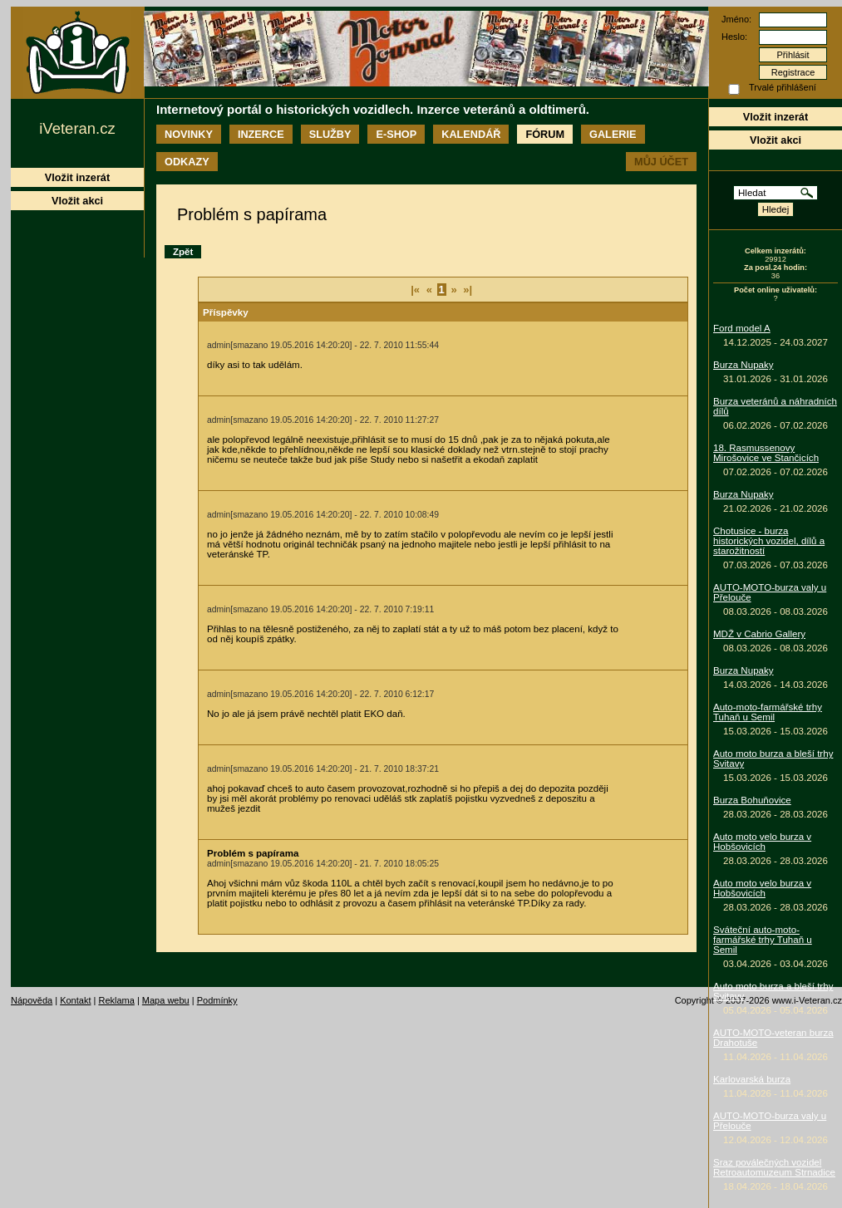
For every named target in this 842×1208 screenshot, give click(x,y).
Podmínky (217, 1000)
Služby (330, 134)
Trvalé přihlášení (782, 87)
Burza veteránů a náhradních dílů (775, 406)
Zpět (183, 252)
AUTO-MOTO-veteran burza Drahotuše (773, 1038)
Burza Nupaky (743, 365)
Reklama (116, 1000)
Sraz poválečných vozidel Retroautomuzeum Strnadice (774, 1167)
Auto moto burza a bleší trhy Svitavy (773, 759)
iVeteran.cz (77, 128)
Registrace (793, 72)
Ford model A (742, 328)
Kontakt (75, 1000)
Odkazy (187, 161)
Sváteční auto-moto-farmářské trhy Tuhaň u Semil (762, 940)
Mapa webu (166, 1000)
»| (467, 289)
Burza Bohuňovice (752, 800)
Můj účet (661, 161)
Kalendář (470, 134)
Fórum (544, 134)
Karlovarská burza (751, 1079)
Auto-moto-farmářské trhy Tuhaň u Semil (767, 712)
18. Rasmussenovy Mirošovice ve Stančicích (766, 453)
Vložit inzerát (775, 116)
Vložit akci (775, 140)
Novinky (189, 134)
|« (415, 289)
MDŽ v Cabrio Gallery (759, 634)
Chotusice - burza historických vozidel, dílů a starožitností (769, 541)
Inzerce (261, 134)
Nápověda (31, 1000)
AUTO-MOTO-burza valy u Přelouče (769, 592)
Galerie (612, 134)
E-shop (396, 134)
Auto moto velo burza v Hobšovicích (762, 842)
